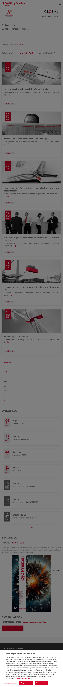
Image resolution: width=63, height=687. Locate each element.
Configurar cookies (10, 683)
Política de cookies (24, 678)
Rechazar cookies (41, 683)
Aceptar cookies (26, 683)
